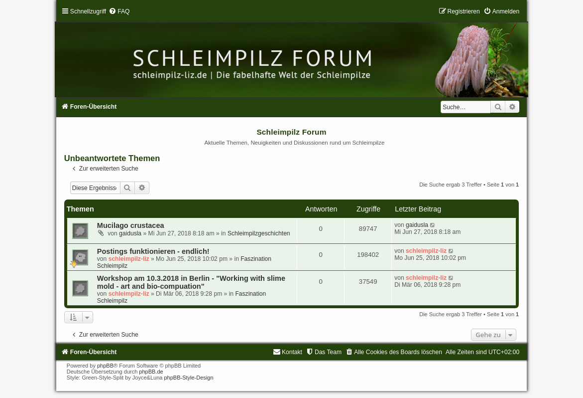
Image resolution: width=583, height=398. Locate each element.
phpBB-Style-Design (188, 378)
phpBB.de (151, 372)
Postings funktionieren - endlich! (153, 251)
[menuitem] (119, 11)
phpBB (105, 366)
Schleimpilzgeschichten (259, 233)
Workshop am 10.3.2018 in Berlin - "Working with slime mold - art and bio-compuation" (191, 282)
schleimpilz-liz (129, 258)
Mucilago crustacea (130, 225)
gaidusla (130, 233)
